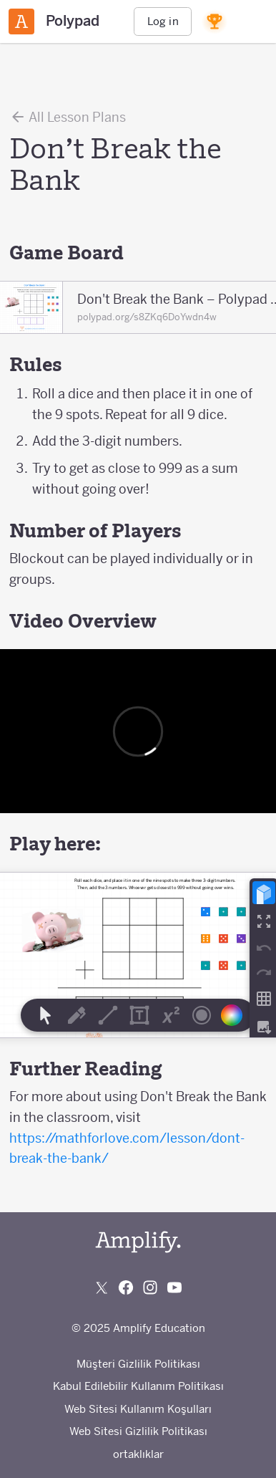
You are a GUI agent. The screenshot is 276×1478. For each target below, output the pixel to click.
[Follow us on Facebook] (126, 1287)
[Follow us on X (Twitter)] (101, 1287)
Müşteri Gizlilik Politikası (138, 1364)
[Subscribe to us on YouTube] (174, 1287)
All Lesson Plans (67, 116)
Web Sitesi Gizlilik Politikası (138, 1431)
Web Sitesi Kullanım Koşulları (138, 1409)
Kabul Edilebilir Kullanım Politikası (138, 1386)
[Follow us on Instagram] (150, 1287)
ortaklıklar (138, 1454)
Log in (163, 21)
